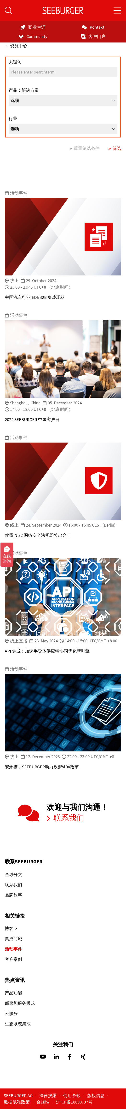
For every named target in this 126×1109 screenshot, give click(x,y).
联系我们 (68, 818)
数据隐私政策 (17, 1102)
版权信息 (96, 1095)
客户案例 (13, 959)
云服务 (11, 1013)
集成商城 (13, 938)
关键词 (15, 61)
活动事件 (13, 949)
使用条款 (72, 1095)
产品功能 (13, 993)
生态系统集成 (18, 1023)
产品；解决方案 (24, 90)
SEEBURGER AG (19, 1095)
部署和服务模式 (20, 1003)
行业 (13, 118)
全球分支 (13, 874)
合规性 (43, 1102)
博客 (9, 928)
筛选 (116, 148)
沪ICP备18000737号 (74, 1102)
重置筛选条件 (86, 148)
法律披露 (48, 1095)
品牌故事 (13, 895)
